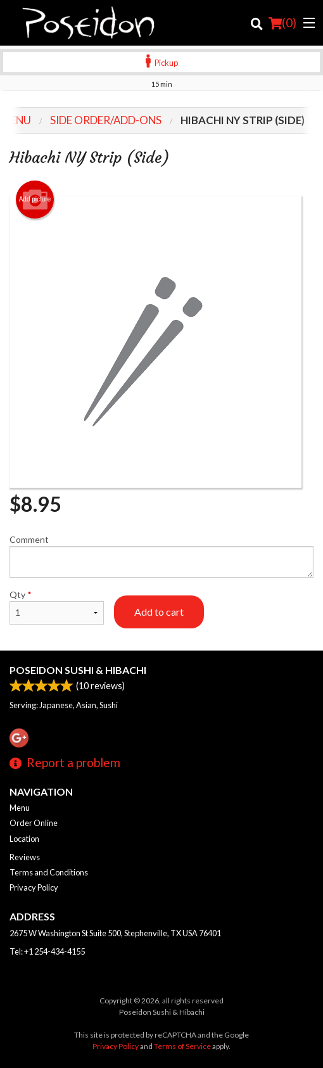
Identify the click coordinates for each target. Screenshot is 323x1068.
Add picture (35, 200)
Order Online (34, 823)
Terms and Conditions (49, 872)
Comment (162, 556)
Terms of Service (182, 1046)
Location (24, 839)
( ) (282, 22)
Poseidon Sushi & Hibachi (78, 670)
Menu (20, 808)
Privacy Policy (34, 887)
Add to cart (159, 612)
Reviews (25, 857)
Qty (57, 607)
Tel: (47, 951)
